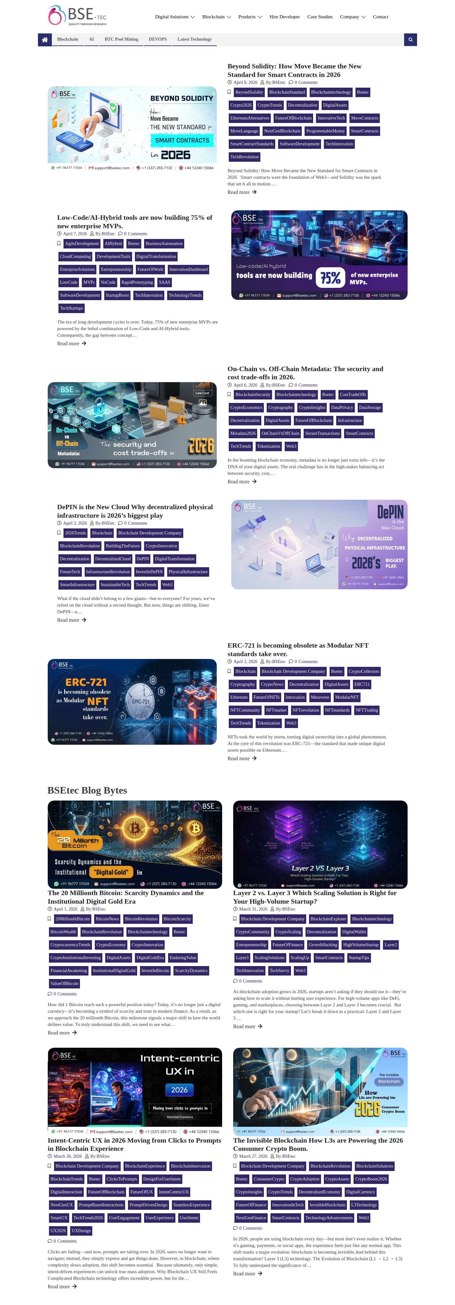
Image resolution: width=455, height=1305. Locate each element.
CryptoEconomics (246, 407)
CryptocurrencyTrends (70, 944)
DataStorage (370, 407)
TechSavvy (279, 970)
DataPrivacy (342, 407)
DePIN (143, 558)
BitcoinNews (107, 919)
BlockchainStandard (287, 92)
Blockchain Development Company (150, 533)
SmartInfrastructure (77, 584)
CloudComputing (75, 256)
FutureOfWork (150, 269)
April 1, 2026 (65, 909)
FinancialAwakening (69, 970)
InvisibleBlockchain (327, 1205)
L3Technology (364, 1205)
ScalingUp (300, 957)
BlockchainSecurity (252, 394)
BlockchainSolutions (374, 1166)
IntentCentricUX (174, 1192)
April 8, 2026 (245, 82)
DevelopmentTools (113, 256)
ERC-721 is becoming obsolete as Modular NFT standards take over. (298, 649)
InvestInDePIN (149, 571)
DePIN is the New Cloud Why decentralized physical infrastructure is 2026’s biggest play (135, 511)
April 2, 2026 (245, 661)
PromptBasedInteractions (101, 1205)
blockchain (102, 533)
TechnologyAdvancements (329, 1217)
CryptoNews (272, 684)
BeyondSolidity (249, 92)
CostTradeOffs (353, 394)
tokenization (268, 446)
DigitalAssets (335, 105)
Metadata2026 (243, 433)
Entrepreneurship (116, 269)
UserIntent (189, 1217)
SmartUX (59, 1217)
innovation (295, 697)
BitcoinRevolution (141, 919)
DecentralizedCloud (113, 558)
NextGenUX (62, 1205)
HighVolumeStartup (361, 944)
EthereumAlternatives (249, 118)
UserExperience (160, 1217)
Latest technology (195, 39)
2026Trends (75, 533)
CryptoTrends (270, 105)
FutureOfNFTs (267, 697)
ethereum (238, 697)
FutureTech (70, 571)
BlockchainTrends (67, 1179)
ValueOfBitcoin (64, 983)
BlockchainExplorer (328, 919)
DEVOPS (158, 39)
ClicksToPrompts (122, 1179)
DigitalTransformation (156, 256)
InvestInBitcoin (155, 970)
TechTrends (240, 446)
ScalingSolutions (270, 957)
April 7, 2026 (75, 233)
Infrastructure (350, 420)
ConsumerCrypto (269, 1179)
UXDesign (81, 1230)
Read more (242, 192)
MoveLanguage (244, 131)
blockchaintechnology (331, 92)
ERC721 (362, 684)
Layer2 (391, 944)
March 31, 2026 (253, 909)
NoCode (108, 282)
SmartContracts (365, 131)
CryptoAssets (337, 1179)
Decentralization (303, 105)
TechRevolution (244, 156)
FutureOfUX (141, 1192)
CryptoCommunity (253, 931)
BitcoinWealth (63, 931)
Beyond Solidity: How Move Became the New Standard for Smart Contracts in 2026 (294, 70)
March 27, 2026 (253, 1156)
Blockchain (216, 16)
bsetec (363, 92)
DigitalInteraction (66, 1192)
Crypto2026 (241, 105)
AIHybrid (113, 243)
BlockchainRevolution (80, 546)
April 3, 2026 (75, 523)
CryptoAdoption (304, 1179)
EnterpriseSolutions (77, 269)
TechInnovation (339, 144)
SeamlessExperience (191, 1205)
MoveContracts (364, 118)
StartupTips (359, 957)
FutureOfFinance (288, 944)
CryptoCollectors (364, 671)
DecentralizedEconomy (319, 1192)
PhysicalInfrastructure (188, 571)
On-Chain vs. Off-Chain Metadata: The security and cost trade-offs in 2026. (305, 373)
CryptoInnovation (161, 546)
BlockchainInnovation (190, 1166)
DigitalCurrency (360, 1192)
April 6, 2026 (245, 385)
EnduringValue (183, 957)
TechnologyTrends (185, 295)
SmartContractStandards (252, 144)
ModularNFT (347, 697)
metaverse (320, 697)
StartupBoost (117, 295)
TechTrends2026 (88, 1217)
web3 (291, 446)
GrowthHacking (323, 944)
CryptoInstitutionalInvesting (76, 957)
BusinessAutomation (164, 243)
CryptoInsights (312, 407)
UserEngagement (124, 1217)
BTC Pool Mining (121, 39)
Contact (380, 16)
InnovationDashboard (188, 269)
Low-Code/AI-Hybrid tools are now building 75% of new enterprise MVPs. (134, 221)
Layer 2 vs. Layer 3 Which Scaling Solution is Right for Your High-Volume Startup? (315, 897)
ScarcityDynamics (191, 970)
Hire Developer (285, 16)
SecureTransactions (322, 433)
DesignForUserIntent (162, 1179)
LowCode (68, 282)
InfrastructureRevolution (108, 571)
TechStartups (71, 308)
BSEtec (279, 82)
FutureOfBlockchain (293, 118)
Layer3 (242, 957)
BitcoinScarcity (177, 919)
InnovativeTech (331, 118)
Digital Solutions (175, 16)
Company (353, 16)
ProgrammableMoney (325, 131)
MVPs (89, 282)
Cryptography (280, 407)
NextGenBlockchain (282, 131)
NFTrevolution (306, 710)
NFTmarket (276, 710)
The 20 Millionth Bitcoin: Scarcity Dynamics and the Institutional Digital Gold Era (126, 897)
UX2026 (58, 1230)
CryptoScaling (288, 931)
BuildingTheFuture (123, 546)
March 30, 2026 (68, 1156)
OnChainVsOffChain (280, 433)
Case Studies (320, 16)
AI (91, 39)
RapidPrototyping (137, 282)
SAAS (164, 282)
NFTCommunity (245, 710)
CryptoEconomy (111, 944)
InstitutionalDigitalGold (114, 970)
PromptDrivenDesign (148, 1205)
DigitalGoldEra (150, 957)
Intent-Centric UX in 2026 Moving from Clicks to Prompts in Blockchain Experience (134, 1144)
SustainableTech (115, 584)
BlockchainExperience (145, 1166)
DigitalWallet (354, 931)
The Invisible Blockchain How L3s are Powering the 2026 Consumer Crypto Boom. (318, 1144)
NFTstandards (337, 710)
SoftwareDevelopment (299, 144)
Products (250, 16)
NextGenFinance (251, 1217)
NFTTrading (367, 710)
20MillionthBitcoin (73, 919)
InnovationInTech (288, 1205)
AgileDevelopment (82, 243)
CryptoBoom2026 (371, 1179)
